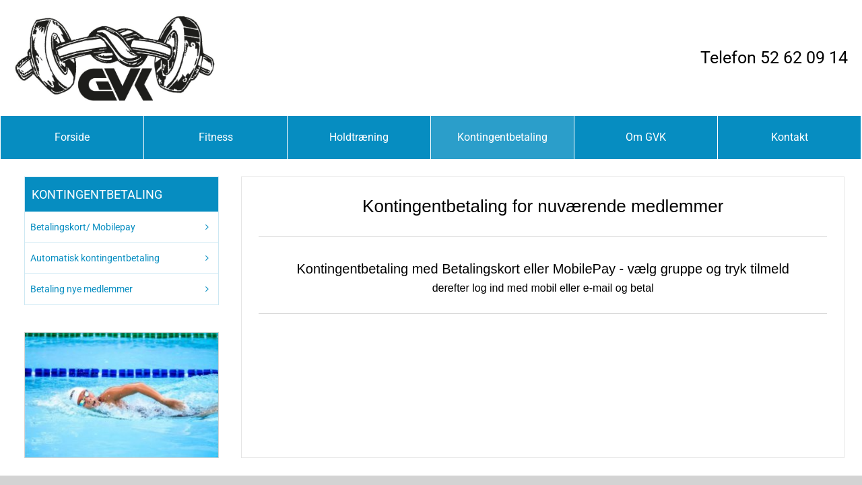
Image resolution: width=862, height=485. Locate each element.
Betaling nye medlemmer (81, 289)
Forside (72, 137)
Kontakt (789, 137)
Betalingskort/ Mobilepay (82, 227)
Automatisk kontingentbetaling (95, 258)
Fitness (216, 137)
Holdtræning (359, 137)
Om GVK (646, 137)
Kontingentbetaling (502, 137)
